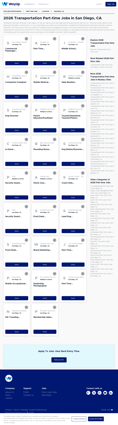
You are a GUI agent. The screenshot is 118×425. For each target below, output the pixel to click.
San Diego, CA (59, 11)
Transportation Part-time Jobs (101, 65)
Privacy (8, 410)
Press (7, 395)
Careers (8, 398)
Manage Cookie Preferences (34, 410)
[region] (59, 419)
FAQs (26, 392)
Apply (17, 63)
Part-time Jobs (31, 11)
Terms (16, 410)
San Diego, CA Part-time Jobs (101, 67)
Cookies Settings (79, 419)
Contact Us (28, 395)
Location (45, 11)
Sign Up (110, 4)
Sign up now (59, 360)
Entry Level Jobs (49, 392)
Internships (46, 395)
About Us (9, 392)
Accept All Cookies (96, 419)
